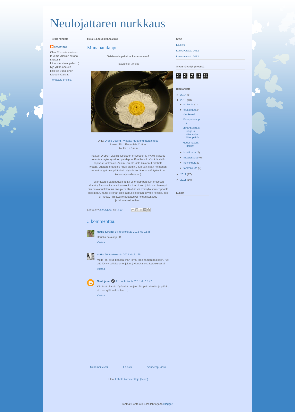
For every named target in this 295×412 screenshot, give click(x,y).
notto (100, 254)
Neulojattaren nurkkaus (107, 23)
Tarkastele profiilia (60, 79)
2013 (183, 99)
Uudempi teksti (99, 367)
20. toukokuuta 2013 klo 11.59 (122, 254)
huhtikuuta (190, 152)
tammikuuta (191, 168)
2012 (183, 174)
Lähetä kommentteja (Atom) (131, 379)
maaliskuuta (191, 157)
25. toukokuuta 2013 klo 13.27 (134, 281)
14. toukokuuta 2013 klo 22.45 (133, 231)
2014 (183, 94)
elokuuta (189, 104)
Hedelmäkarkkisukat (191, 144)
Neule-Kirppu (105, 231)
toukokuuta (190, 109)
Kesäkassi (189, 114)
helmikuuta (190, 162)
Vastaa (101, 242)
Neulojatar (103, 281)
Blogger (167, 403)
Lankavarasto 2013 (187, 56)
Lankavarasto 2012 (187, 50)
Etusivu (127, 367)
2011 (183, 179)
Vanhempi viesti (156, 367)
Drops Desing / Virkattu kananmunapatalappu (131, 140)
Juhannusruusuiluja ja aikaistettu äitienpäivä (191, 132)
